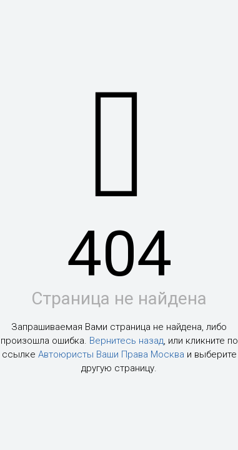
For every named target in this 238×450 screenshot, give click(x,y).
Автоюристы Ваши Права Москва (111, 354)
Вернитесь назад (126, 340)
